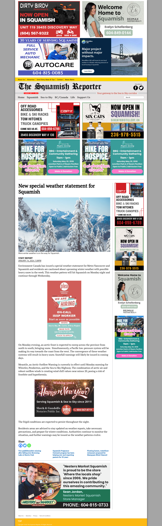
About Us (21, 514)
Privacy (35, 514)
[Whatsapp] (29, 447)
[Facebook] (20, 447)
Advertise (28, 514)
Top (20, 519)
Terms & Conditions (44, 514)
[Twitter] (25, 447)
